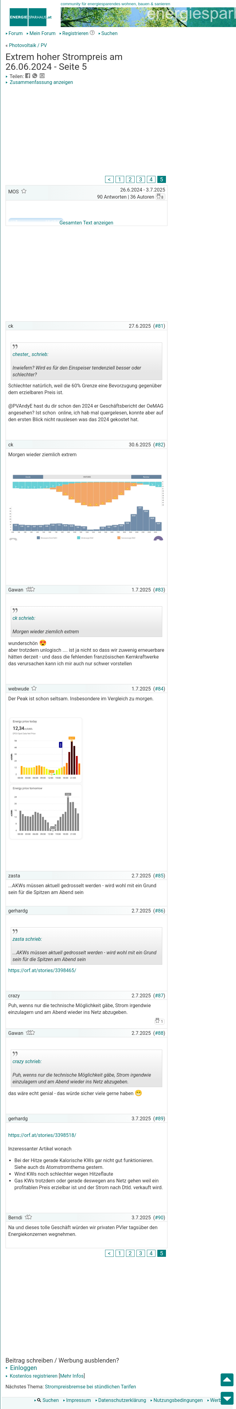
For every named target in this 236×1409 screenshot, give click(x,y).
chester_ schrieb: (31, 354)
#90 (159, 1218)
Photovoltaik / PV (28, 45)
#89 (159, 1119)
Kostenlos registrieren (32, 1376)
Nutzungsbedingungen (176, 1400)
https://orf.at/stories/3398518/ (42, 1135)
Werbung (218, 1400)
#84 (159, 689)
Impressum (77, 1400)
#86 (159, 911)
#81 (159, 326)
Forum (14, 33)
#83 (159, 590)
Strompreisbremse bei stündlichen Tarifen (90, 1387)
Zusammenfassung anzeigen (39, 82)
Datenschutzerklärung (120, 1400)
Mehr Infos (72, 1376)
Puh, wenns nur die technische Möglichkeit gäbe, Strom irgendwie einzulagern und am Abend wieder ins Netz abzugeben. (82, 1069)
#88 (159, 1033)
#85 (159, 876)
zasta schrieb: (27, 939)
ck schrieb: (24, 618)
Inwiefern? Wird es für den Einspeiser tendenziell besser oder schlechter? (77, 362)
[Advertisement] (86, 131)
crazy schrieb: (27, 1061)
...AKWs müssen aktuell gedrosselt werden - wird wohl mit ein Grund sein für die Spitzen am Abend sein (84, 947)
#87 (159, 996)
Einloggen (21, 1367)
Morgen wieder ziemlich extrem (46, 622)
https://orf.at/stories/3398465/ (42, 970)
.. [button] (78, 379)
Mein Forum (41, 33)
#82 (159, 445)
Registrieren (73, 33)
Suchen (108, 33)
